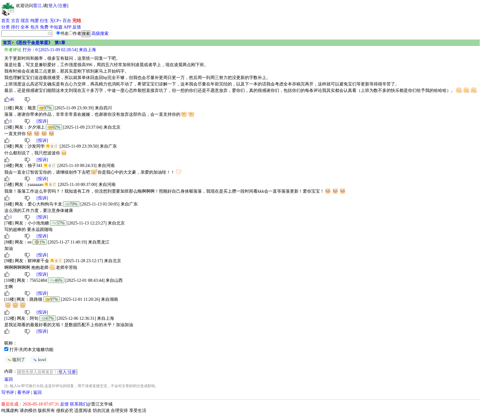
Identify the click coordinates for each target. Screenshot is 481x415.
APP (67, 27)
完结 (76, 20)
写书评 (7, 392)
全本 (25, 27)
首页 (5, 20)
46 (12, 99)
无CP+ (56, 20)
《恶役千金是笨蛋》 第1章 (39, 42)
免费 (44, 27)
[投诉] (42, 121)
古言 (15, 20)
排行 (15, 27)
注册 (62, 5)
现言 (25, 20)
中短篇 (56, 27)
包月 (34, 27)
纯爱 (34, 20)
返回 (8, 379)
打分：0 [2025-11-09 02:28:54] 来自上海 (58, 49)
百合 (67, 20)
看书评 (23, 392)
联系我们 (78, 404)
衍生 (44, 20)
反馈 (76, 27)
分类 (5, 27)
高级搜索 (100, 33)
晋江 (37, 5)
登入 (52, 5)
